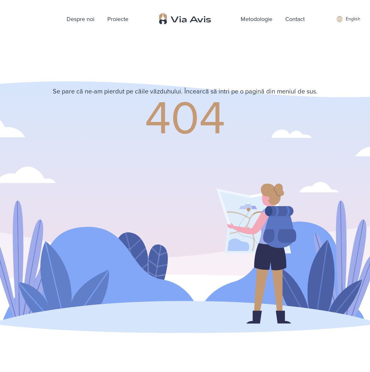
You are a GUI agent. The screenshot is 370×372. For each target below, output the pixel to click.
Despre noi (80, 19)
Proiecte (117, 19)
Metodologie (256, 19)
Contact (295, 19)
